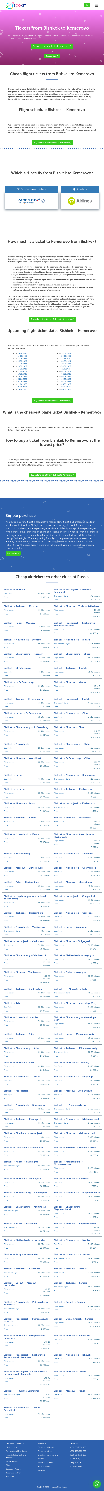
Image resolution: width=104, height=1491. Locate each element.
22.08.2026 (22, 384)
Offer (8, 1465)
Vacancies (10, 1477)
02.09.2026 (66, 374)
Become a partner (13, 1473)
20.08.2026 (22, 379)
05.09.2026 (66, 382)
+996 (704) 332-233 (78, 1455)
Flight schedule (44, 1466)
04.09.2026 (66, 379)
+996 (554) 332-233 (78, 1447)
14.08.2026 (22, 364)
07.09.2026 (66, 387)
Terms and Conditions (15, 1443)
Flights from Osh (44, 1451)
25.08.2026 (66, 353)
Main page (42, 1443)
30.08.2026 (66, 366)
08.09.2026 (66, 389)
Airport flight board (45, 1463)
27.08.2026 (65, 359)
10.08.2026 (22, 353)
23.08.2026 (22, 387)
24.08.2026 (22, 389)
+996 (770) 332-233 (78, 1451)
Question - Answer (13, 1469)
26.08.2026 (66, 356)
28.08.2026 (66, 361)
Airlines (41, 1459)
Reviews (41, 1470)
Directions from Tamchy (48, 1455)
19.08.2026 (22, 377)
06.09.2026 (66, 384)
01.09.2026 (66, 371)
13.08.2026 (22, 361)
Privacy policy (11, 1447)
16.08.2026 (22, 369)
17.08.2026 (22, 371)
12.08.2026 (22, 359)
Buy (87, 5)
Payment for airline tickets (16, 1451)
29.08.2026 (66, 364)
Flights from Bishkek (46, 1447)
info (76, 1466)
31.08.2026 (66, 369)
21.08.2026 (22, 382)
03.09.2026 (66, 377)
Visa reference (12, 1461)
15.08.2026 (22, 366)
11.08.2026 (22, 356)
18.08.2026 (22, 374)
